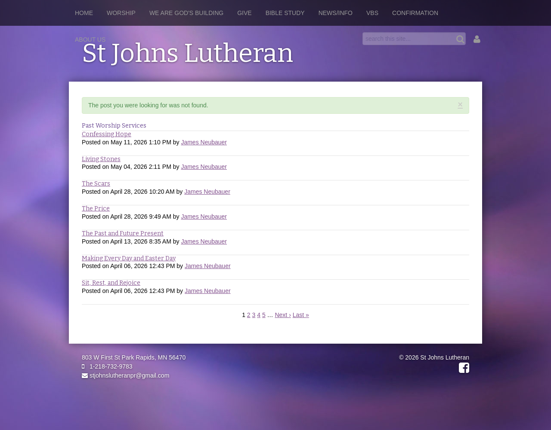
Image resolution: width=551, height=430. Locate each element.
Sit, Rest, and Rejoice (111, 283)
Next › (283, 314)
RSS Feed (461, 113)
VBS (372, 12)
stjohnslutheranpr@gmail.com (125, 375)
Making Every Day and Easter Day (129, 258)
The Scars (96, 183)
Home (84, 12)
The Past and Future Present (123, 233)
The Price (96, 208)
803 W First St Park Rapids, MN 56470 (134, 357)
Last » (301, 314)
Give (244, 12)
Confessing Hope (106, 134)
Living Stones (101, 159)
